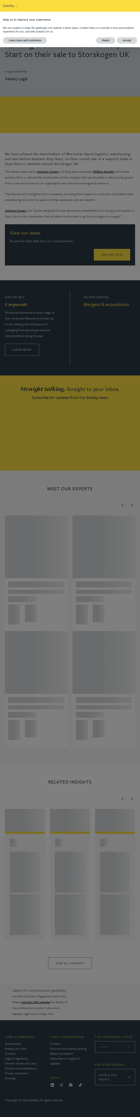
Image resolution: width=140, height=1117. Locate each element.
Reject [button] (106, 40)
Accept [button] (127, 40)
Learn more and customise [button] (25, 40)
